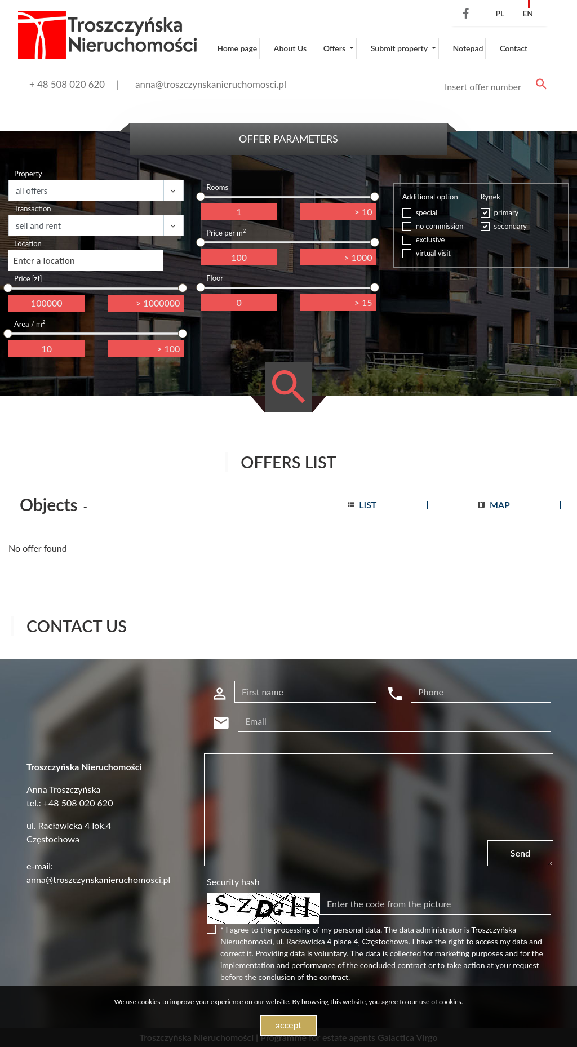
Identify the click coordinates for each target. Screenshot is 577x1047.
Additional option (430, 196)
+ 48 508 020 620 (67, 84)
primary (506, 212)
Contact (513, 48)
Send (520, 853)
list (362, 504)
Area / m (29, 324)
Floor (214, 277)
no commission (440, 225)
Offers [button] (335, 48)
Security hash (233, 881)
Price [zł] (28, 278)
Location (28, 243)
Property (28, 173)
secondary (510, 225)
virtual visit (433, 253)
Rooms (217, 187)
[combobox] (85, 260)
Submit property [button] (400, 48)
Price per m (226, 232)
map (494, 504)
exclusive (430, 239)
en (527, 13)
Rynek (490, 196)
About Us (290, 48)
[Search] (493, 86)
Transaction (32, 208)
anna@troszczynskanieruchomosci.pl (210, 84)
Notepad (467, 48)
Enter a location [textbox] (44, 260)
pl (499, 13)
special (427, 212)
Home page (237, 48)
